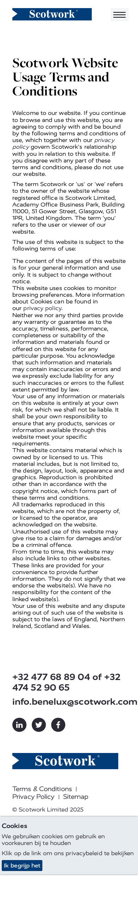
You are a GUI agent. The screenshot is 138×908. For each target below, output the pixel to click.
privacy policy (42, 308)
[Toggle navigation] (119, 14)
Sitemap (76, 796)
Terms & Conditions (42, 788)
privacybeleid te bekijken (100, 853)
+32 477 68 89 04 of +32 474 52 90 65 (66, 682)
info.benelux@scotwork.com (69, 702)
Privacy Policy (33, 796)
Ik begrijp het (22, 865)
